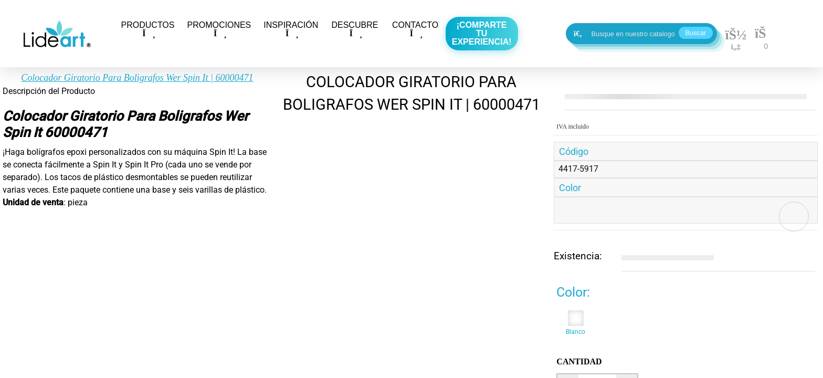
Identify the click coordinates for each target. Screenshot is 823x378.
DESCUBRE (354, 29)
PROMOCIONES (219, 29)
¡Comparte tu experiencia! (482, 33)
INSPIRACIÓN (290, 29)
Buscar (695, 33)
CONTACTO (415, 29)
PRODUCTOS (148, 29)
